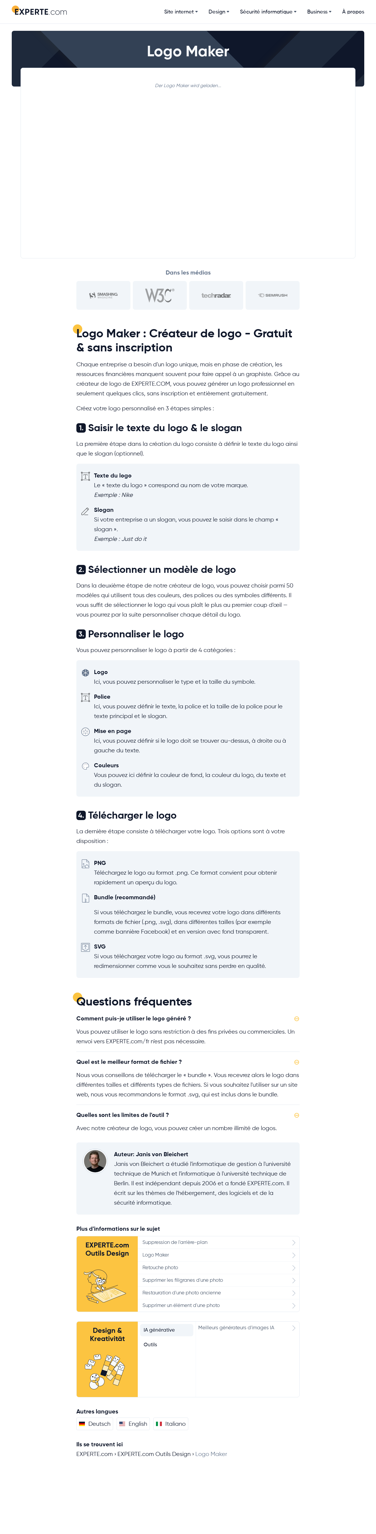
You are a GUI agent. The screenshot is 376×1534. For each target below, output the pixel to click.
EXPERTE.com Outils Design (107, 1249)
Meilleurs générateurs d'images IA (247, 1327)
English (133, 1423)
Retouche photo (219, 1267)
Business (317, 12)
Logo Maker (219, 1255)
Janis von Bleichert (162, 1154)
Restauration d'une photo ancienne (219, 1292)
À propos (353, 12)
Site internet (179, 12)
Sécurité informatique (266, 12)
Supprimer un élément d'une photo (219, 1305)
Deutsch (94, 1423)
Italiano (171, 1423)
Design (217, 12)
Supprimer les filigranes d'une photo (219, 1280)
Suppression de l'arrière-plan (219, 1242)
